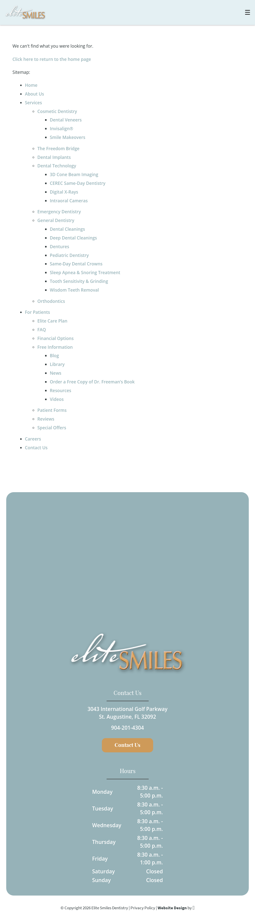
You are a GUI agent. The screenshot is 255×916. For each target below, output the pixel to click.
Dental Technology (56, 166)
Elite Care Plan (52, 321)
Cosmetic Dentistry (57, 111)
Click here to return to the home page (51, 59)
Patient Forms (51, 410)
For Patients (37, 312)
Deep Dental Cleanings (73, 238)
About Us (34, 94)
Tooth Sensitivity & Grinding (79, 281)
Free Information (55, 347)
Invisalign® (61, 128)
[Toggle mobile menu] (247, 12)
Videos (57, 399)
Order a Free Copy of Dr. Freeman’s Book (92, 382)
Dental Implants (54, 157)
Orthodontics (51, 301)
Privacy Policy (142, 908)
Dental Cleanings (67, 229)
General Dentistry (55, 220)
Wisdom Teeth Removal (74, 290)
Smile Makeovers (67, 137)
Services (33, 103)
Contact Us (36, 448)
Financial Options (55, 338)
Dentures (59, 246)
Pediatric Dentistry (69, 255)
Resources (60, 390)
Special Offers (51, 428)
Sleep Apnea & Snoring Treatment (85, 272)
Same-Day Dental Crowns (76, 264)
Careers (33, 439)
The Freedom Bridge (58, 148)
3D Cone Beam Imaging (74, 174)
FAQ (41, 330)
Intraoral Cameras (69, 201)
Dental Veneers (66, 120)
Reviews (45, 419)
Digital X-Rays (64, 192)
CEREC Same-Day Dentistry (77, 183)
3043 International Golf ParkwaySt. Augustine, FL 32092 (127, 712)
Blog (54, 355)
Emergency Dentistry (59, 212)
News (55, 373)
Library (57, 364)
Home (31, 85)
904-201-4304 (127, 727)
